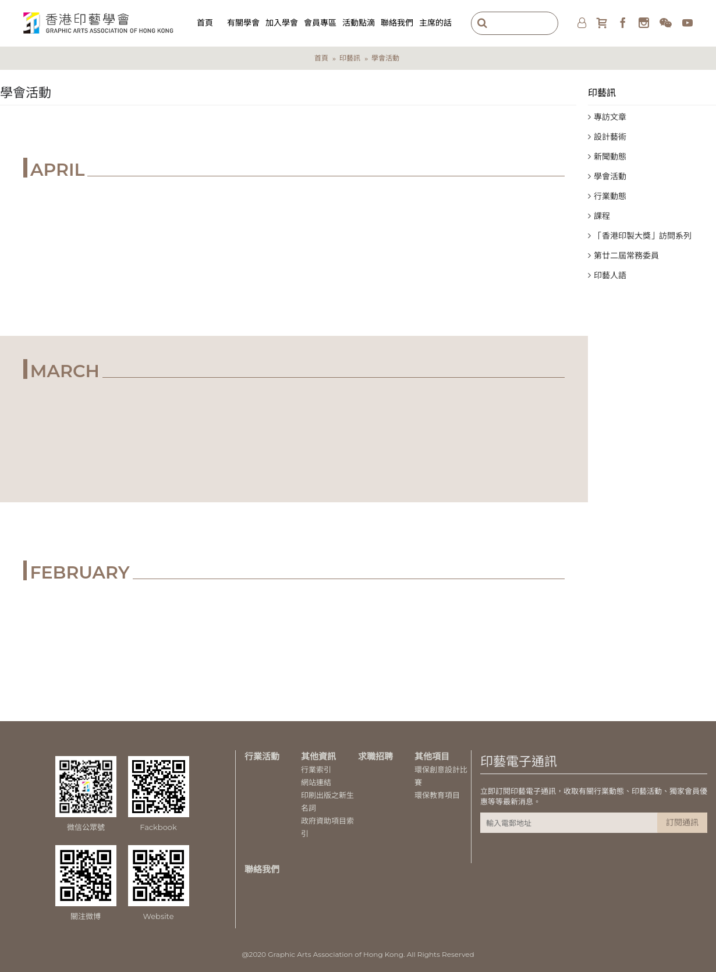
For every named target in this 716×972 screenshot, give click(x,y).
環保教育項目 (437, 795)
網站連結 (316, 782)
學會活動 (385, 58)
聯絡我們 (261, 869)
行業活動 (261, 756)
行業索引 (316, 769)
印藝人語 (610, 275)
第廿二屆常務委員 (626, 255)
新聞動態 (610, 156)
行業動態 (610, 196)
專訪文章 (610, 117)
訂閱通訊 (682, 822)
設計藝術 (610, 137)
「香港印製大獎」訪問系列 (643, 235)
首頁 (321, 58)
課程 (602, 216)
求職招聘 (375, 756)
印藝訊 (349, 58)
